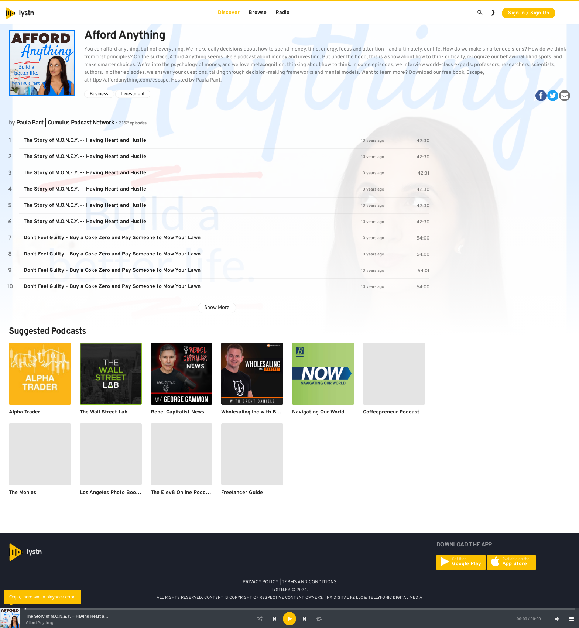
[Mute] (556, 618)
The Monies (22, 493)
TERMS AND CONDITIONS (309, 582)
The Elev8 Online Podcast (182, 493)
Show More (217, 308)
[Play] (289, 618)
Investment (133, 94)
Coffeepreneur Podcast (391, 412)
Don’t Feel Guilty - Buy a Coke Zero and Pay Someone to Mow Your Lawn (112, 238)
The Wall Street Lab (103, 412)
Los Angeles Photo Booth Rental (119, 493)
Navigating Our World (318, 412)
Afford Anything (39, 622)
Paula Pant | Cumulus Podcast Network (65, 123)
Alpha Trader (24, 412)
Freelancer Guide (242, 493)
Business (99, 94)
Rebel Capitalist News (177, 412)
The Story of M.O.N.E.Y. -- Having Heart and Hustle (74, 616)
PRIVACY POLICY (260, 582)
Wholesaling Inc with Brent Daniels (263, 412)
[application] (289, 618)
